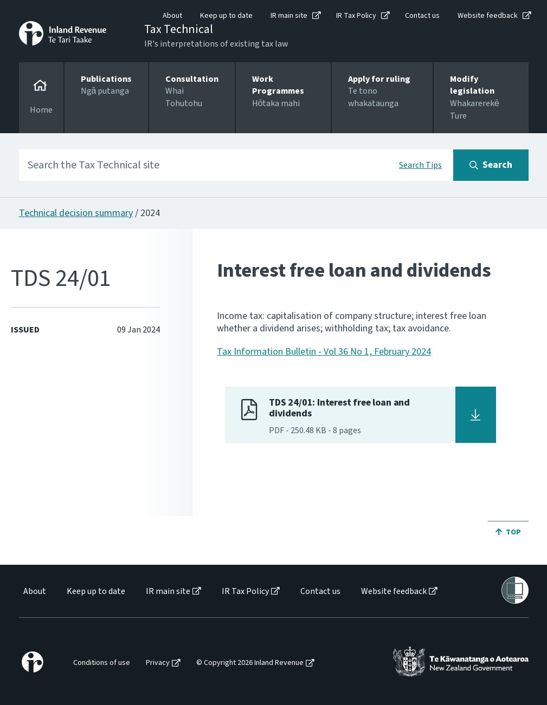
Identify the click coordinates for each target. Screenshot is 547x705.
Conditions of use (101, 663)
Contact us (422, 15)
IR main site (289, 15)
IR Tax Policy (356, 15)
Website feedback (488, 15)
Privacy (158, 663)
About (172, 15)
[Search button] (491, 165)
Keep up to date (226, 15)
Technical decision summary (76, 213)
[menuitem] (34, 591)
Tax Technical (178, 29)
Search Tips (420, 165)
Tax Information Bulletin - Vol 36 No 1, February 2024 (324, 351)
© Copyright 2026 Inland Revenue (250, 663)
